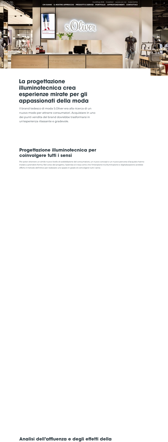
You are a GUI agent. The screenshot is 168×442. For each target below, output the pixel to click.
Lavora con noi (120, 2)
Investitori (110, 2)
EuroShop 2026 (98, 2)
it (164, 3)
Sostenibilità (133, 2)
